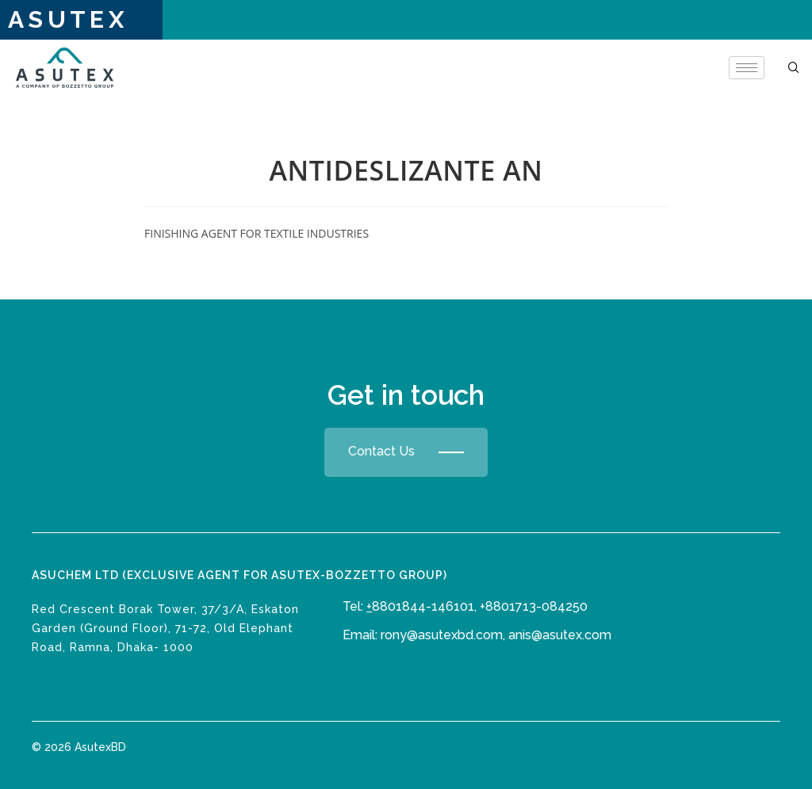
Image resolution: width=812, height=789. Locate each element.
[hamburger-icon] (746, 67)
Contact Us (406, 452)
